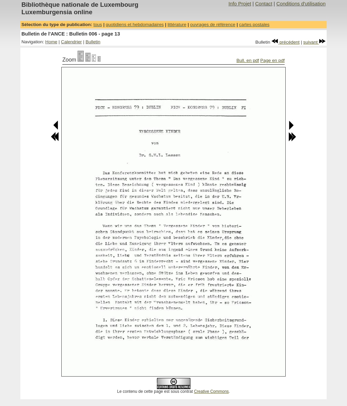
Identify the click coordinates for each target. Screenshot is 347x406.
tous (98, 24)
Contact (263, 3)
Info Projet (239, 3)
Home (51, 41)
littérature (176, 24)
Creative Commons (211, 391)
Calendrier (71, 41)
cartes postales (254, 24)
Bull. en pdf (248, 60)
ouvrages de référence (212, 24)
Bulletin (92, 41)
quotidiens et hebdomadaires (135, 24)
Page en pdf (272, 60)
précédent (285, 42)
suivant (314, 42)
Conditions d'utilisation (300, 3)
